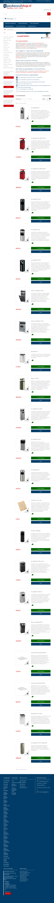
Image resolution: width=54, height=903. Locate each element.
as (37, 43)
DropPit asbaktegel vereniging (5, 812)
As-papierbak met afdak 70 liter (38, 138)
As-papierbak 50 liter (36, 260)
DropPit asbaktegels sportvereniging (6, 849)
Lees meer (8, 77)
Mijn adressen (22, 784)
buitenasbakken (6, 54)
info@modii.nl (48, 1)
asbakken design (6, 67)
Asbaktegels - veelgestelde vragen (14, 790)
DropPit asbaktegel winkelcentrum (6, 821)
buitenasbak (10, 64)
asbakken (11, 67)
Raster (47, 99)
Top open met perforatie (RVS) (38, 683)
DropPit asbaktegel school (5, 801)
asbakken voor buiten (7, 40)
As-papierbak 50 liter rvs (36, 591)
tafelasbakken (23, 72)
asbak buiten (10, 52)
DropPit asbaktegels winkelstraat (5, 853)
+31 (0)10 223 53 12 (40, 1)
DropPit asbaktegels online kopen (5, 845)
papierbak (25, 47)
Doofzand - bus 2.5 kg (36, 500)
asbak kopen (5, 48)
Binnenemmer (34, 351)
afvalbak (18, 57)
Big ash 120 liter (35, 378)
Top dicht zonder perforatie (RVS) (38, 652)
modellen (37, 44)
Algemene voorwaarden (14, 785)
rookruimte (5, 45)
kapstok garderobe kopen (24, 875)
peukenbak (11, 36)
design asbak (5, 42)
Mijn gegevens (22, 786)
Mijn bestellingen (23, 780)
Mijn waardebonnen (23, 787)
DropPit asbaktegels (42, 72)
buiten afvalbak (6, 50)
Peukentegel (5, 856)
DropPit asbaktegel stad (6, 805)
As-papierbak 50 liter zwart (37, 561)
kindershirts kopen (23, 881)
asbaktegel (5, 60)
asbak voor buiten (6, 47)
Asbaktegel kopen (5, 788)
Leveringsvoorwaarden (16, 782)
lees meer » (8, 893)
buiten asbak (8, 38)
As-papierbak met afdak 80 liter (38, 168)
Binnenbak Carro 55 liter (36, 713)
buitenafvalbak (6, 36)
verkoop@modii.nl (45, 792)
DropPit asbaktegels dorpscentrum (6, 833)
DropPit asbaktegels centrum (5, 825)
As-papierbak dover (35, 229)
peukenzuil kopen (23, 877)
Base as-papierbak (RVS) (36, 622)
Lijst (50, 99)
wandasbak (5, 64)
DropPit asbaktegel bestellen (5, 793)
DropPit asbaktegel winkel (5, 817)
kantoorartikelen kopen (24, 879)
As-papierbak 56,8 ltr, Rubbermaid (39, 743)
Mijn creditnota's (23, 782)
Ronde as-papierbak (35, 531)
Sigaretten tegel (6, 858)
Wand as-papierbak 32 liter (37, 290)
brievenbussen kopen (24, 874)
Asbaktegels (32, 26)
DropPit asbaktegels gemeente (5, 837)
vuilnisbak (9, 60)
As (16, 52)
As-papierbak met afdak (36, 409)
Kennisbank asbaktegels (14, 793)
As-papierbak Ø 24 (35, 108)
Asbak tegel (5, 784)
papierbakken (40, 43)
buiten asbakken (6, 55)
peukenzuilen (5, 65)
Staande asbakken (10, 23)
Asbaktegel (5, 786)
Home (13, 780)
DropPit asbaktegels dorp (5, 829)
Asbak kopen (5, 782)
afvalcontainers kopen (24, 871)
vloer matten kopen (23, 878)
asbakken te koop (6, 62)
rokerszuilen (45, 71)
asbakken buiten (6, 43)
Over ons (13, 787)
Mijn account (23, 778)
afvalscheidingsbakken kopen (25, 872)
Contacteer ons (46, 9)
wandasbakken (29, 72)
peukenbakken (6, 57)
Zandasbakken (9, 26)
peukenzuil (5, 52)
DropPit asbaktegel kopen (5, 797)
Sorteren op (18, 99)
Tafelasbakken (34, 23)
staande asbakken (39, 71)
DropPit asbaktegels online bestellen (6, 841)
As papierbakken (21, 26)
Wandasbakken (22, 23)
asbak (4, 38)
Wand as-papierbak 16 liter (37, 321)
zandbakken (35, 72)
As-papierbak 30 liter (36, 199)
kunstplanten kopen (23, 876)
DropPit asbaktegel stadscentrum (6, 808)
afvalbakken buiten (6, 59)
